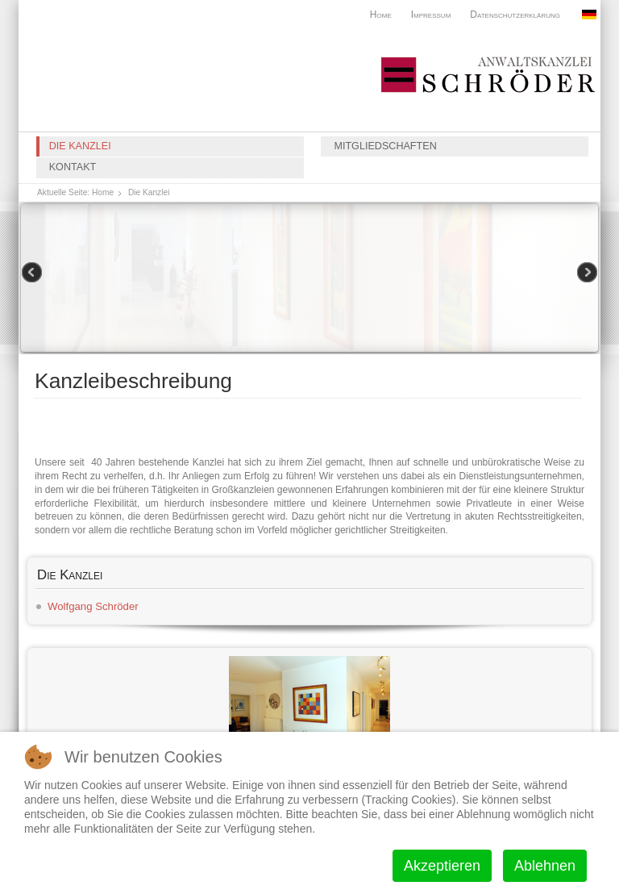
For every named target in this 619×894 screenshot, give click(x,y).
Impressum (431, 14)
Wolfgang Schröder (93, 606)
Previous (33, 273)
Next (586, 273)
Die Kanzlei (80, 146)
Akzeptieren (442, 866)
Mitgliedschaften (385, 146)
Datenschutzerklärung (515, 14)
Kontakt (73, 167)
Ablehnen (544, 866)
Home (381, 14)
